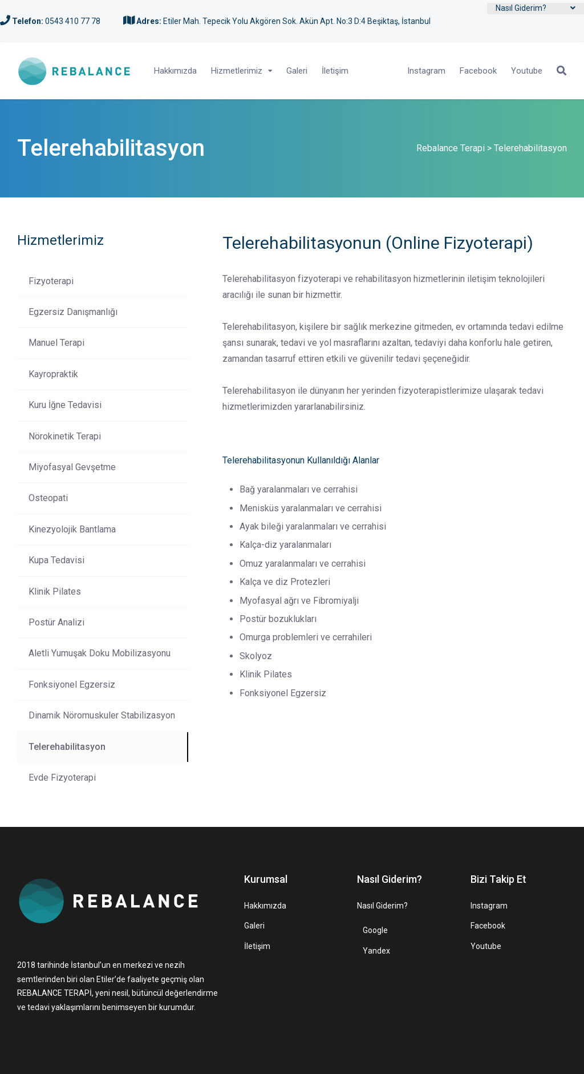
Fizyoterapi (51, 281)
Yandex (376, 950)
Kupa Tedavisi (56, 560)
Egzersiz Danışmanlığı (73, 311)
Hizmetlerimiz (236, 71)
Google (375, 930)
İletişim (335, 71)
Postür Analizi (56, 622)
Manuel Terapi (56, 342)
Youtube (526, 71)
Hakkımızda (175, 71)
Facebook (478, 71)
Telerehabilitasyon (67, 746)
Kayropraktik (53, 374)
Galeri (296, 71)
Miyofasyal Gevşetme (72, 467)
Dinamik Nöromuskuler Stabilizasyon (102, 715)
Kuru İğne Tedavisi (65, 404)
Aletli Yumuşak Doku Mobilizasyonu (100, 653)
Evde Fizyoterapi (62, 777)
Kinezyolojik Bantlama (72, 529)
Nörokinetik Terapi (65, 436)
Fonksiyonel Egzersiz (72, 684)
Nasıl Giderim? (521, 8)
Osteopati (48, 497)
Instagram (426, 71)
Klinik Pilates (55, 591)
